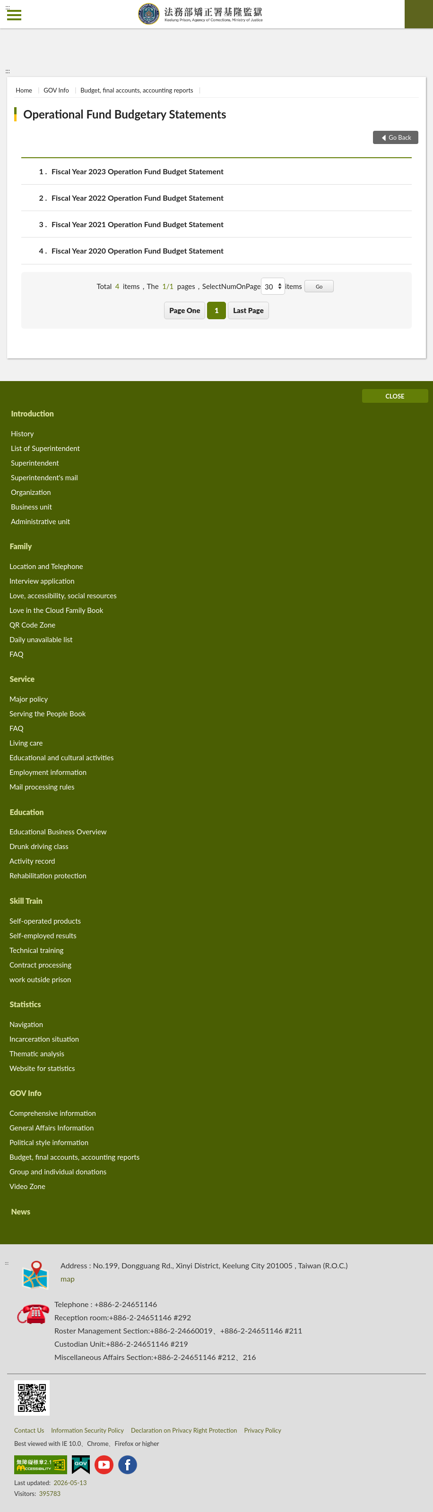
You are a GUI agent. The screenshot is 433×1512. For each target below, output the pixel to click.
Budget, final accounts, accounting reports (136, 90)
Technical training (36, 950)
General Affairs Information (51, 1127)
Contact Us (29, 1430)
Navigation (26, 1024)
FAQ (16, 654)
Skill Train (25, 900)
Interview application (42, 581)
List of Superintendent (45, 448)
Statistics (25, 1004)
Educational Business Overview (58, 831)
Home (24, 90)
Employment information (48, 772)
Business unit (31, 506)
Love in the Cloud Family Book (56, 610)
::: (7, 7)
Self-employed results (43, 935)
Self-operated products (45, 921)
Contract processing (40, 964)
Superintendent (35, 463)
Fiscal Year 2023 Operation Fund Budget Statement (138, 171)
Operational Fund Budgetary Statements (124, 114)
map (68, 1278)
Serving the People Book (47, 713)
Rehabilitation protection (48, 875)
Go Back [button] (400, 137)
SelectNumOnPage (231, 286)
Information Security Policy (87, 1430)
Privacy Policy (262, 1430)
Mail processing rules (42, 786)
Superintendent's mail (44, 477)
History (22, 433)
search (419, 14)
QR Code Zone (32, 624)
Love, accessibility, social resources (63, 595)
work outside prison (40, 979)
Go (319, 286)
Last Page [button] (248, 310)
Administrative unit (40, 521)
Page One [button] (184, 310)
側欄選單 (14, 15)
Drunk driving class (39, 846)
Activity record (32, 861)
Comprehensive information (52, 1113)
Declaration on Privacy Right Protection (184, 1430)
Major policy (28, 699)
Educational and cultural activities (61, 757)
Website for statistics (42, 1068)
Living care (26, 743)
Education (26, 811)
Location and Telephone (46, 566)
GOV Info (56, 90)
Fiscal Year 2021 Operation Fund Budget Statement (138, 224)
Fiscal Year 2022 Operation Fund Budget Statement (138, 197)
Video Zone (27, 1186)
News (20, 1211)
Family (20, 546)
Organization (31, 492)
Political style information (48, 1142)
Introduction (32, 413)
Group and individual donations (57, 1171)
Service (22, 678)
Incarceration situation (44, 1039)
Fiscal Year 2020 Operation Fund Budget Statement (138, 250)
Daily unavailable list (40, 639)
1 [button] (217, 310)
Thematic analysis (36, 1053)
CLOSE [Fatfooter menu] (394, 396)
